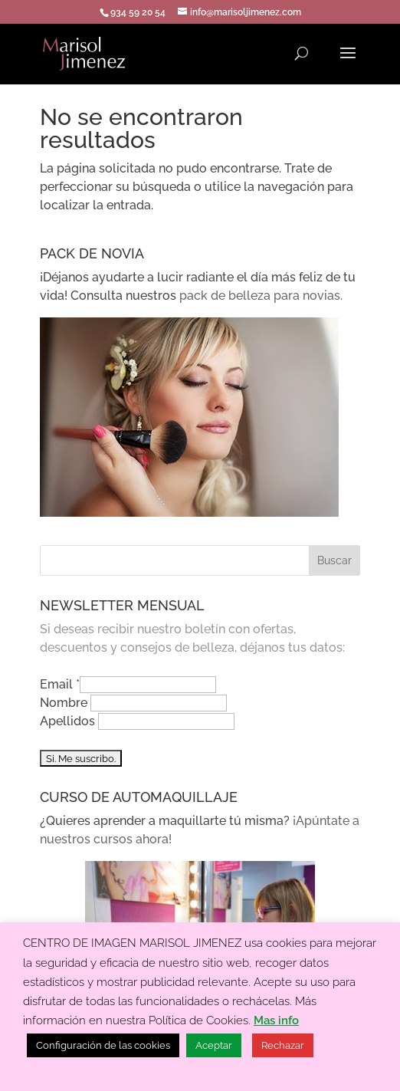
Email (60, 684)
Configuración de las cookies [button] (103, 1045)
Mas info (276, 1020)
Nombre (65, 702)
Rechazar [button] (282, 1045)
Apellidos (69, 721)
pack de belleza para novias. (261, 295)
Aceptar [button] (213, 1045)
